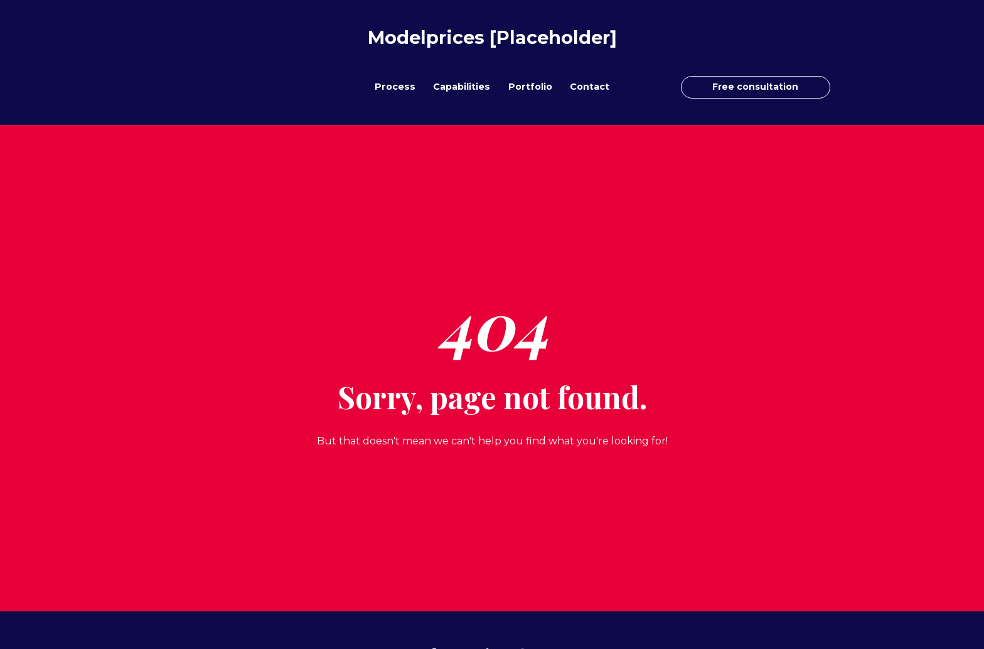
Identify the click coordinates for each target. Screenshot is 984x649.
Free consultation (755, 86)
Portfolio (530, 86)
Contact (589, 86)
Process (395, 86)
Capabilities (461, 86)
